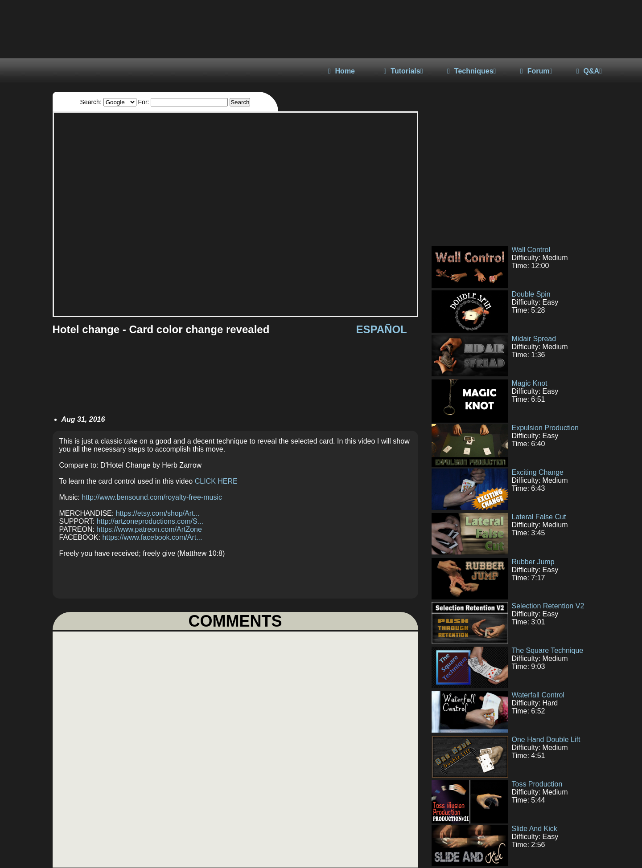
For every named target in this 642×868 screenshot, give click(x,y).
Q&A (589, 71)
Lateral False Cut (539, 517)
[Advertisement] (507, 173)
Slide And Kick (534, 828)
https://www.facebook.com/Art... (152, 537)
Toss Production (537, 784)
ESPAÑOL (381, 329)
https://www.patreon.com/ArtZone (149, 529)
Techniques (471, 71)
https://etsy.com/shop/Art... (158, 513)
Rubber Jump (533, 562)
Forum (536, 71)
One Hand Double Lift (546, 739)
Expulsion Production (545, 428)
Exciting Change (538, 472)
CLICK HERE (216, 481)
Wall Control (531, 249)
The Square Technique (548, 650)
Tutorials (403, 71)
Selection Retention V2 (548, 606)
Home (341, 71)
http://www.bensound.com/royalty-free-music (152, 497)
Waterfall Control (538, 695)
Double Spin (531, 294)
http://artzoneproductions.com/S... (150, 521)
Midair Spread (534, 338)
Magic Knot (529, 383)
